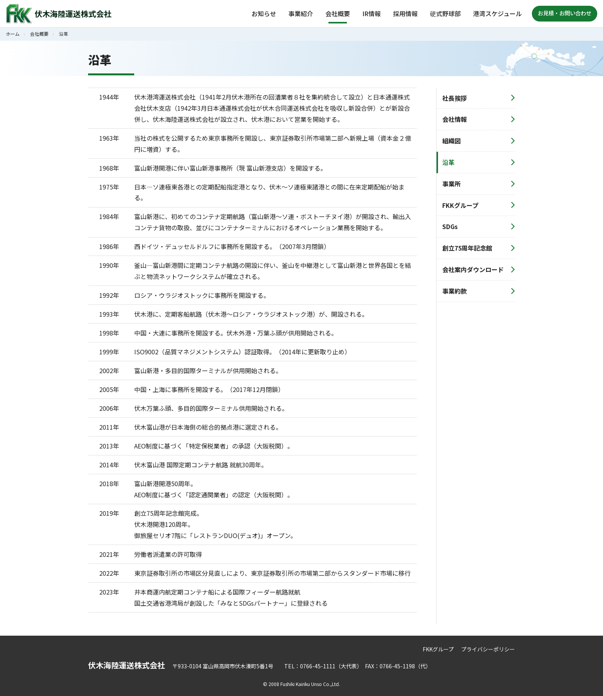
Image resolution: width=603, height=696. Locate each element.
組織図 (451, 140)
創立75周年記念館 (467, 247)
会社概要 (337, 13)
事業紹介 (300, 13)
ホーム (13, 33)
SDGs (450, 226)
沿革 (448, 162)
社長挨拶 (454, 98)
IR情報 (371, 13)
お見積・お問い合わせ (564, 13)
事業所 (451, 183)
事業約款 (454, 291)
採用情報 (405, 13)
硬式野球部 (445, 13)
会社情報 (454, 119)
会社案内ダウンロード (473, 269)
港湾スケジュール (497, 13)
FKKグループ (460, 205)
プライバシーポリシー (488, 649)
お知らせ (264, 13)
